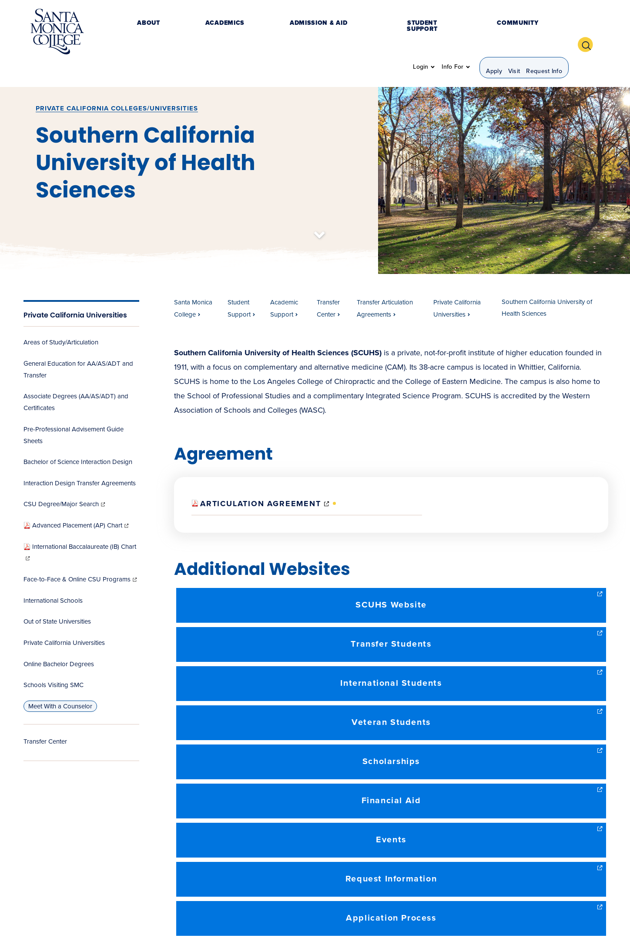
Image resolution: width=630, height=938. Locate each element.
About (147, 32)
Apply (494, 33)
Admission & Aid (248, 32)
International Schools (53, 577)
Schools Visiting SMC (53, 661)
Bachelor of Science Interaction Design (77, 438)
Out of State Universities (57, 598)
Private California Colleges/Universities (117, 84)
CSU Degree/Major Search (65, 480)
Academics (189, 32)
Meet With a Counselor (60, 682)
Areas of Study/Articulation (60, 318)
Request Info (544, 33)
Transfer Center (45, 717)
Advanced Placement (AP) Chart (76, 501)
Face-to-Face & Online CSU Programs (80, 556)
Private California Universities (75, 291)
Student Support (318, 32)
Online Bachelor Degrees (58, 640)
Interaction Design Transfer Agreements (79, 459)
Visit (514, 33)
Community (381, 32)
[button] (589, 32)
